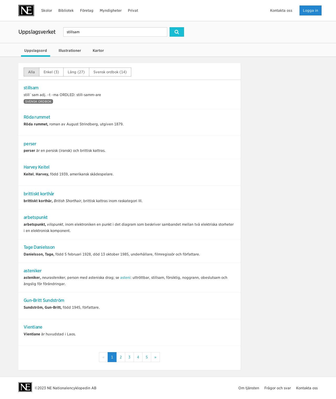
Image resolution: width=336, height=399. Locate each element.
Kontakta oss (281, 10)
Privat (133, 10)
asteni (125, 277)
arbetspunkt (36, 217)
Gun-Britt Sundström (44, 300)
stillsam (31, 87)
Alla (31, 72)
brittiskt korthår (39, 193)
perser (30, 143)
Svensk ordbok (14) (110, 72)
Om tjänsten (248, 388)
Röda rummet (37, 117)
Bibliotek (66, 10)
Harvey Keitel (37, 167)
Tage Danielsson (39, 247)
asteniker (33, 270)
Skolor (46, 10)
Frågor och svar (277, 388)
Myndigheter (111, 10)
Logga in (310, 10)
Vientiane (33, 327)
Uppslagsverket (36, 32)
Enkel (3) (51, 72)
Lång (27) (76, 72)
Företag (86, 10)
